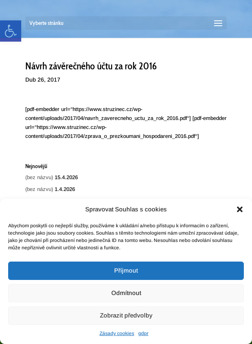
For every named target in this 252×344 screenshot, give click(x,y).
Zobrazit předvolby (126, 315)
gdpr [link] (143, 333)
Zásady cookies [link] (116, 333)
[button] (240, 209)
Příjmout (126, 270)
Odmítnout (126, 292)
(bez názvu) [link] (39, 177)
